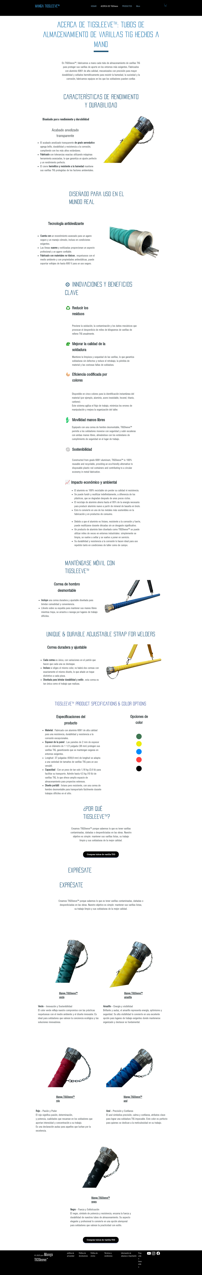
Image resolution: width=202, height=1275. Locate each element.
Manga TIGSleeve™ (47, 6)
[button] (165, 5)
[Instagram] (153, 1253)
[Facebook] (158, 1253)
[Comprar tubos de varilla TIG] (101, 854)
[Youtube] (149, 1253)
